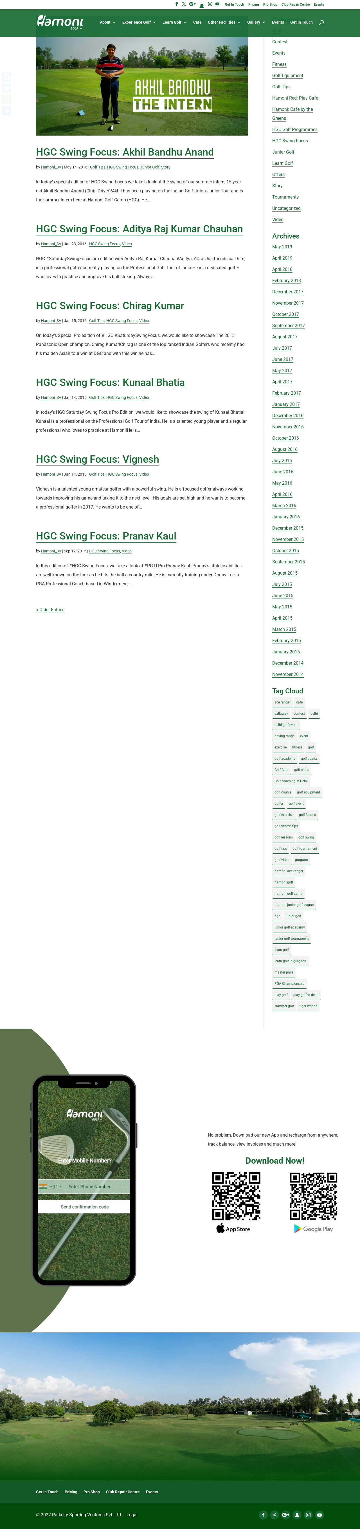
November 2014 (288, 674)
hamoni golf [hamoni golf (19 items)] (283, 882)
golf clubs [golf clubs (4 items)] (301, 770)
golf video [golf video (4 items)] (281, 860)
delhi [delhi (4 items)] (314, 714)
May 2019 (282, 246)
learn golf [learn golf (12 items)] (281, 950)
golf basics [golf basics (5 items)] (309, 759)
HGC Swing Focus (122, 167)
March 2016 (284, 505)
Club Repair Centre (296, 4)
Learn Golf (172, 23)
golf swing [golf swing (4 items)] (306, 837)
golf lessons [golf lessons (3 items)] (283, 837)
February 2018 (286, 280)
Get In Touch (234, 4)
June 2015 (282, 595)
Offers (278, 174)
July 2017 (282, 348)
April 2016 (282, 494)
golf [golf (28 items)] (311, 747)
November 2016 (288, 427)
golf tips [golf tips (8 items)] (280, 849)
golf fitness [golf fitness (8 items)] (307, 815)
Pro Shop (270, 4)
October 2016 (285, 438)
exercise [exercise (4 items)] (280, 747)
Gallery (253, 23)
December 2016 (287, 415)
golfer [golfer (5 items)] (278, 804)
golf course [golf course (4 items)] (282, 792)
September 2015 (288, 562)
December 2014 (287, 663)
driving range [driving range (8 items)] (284, 736)
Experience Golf (136, 23)
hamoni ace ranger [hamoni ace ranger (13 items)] (288, 871)
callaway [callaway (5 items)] (281, 714)
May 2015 (282, 607)
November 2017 (288, 303)
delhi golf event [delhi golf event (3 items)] (286, 725)
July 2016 (282, 460)
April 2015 (282, 618)
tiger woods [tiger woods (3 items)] (308, 1006)
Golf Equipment (287, 75)
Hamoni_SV (51, 167)
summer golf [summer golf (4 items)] (284, 1006)
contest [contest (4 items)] (299, 714)
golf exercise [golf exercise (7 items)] (283, 815)
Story (165, 167)
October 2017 (285, 314)
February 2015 (286, 640)
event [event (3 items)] (304, 736)
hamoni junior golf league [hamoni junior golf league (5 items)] (294, 905)
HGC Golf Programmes (295, 129)
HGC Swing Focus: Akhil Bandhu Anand (125, 152)
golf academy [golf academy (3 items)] (284, 759)
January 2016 (286, 517)
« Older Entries (50, 609)
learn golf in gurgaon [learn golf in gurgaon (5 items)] (290, 961)
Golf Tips (97, 167)
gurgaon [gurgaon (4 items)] (301, 860)
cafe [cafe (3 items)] (299, 702)
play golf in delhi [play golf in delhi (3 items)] (305, 995)
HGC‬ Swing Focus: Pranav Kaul (106, 536)
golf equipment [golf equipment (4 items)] (308, 792)
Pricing (253, 4)
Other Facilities (221, 23)
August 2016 (285, 449)
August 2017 (285, 336)
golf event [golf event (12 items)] (296, 804)
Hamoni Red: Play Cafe (295, 98)
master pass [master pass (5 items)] (283, 972)
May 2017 (282, 370)
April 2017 (282, 382)
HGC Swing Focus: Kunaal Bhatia (110, 382)
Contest (279, 41)
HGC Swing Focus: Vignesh (97, 459)
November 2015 (288, 539)
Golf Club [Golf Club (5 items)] (281, 770)
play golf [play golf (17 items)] (281, 995)
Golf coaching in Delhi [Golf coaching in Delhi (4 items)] (291, 781)
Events (319, 4)
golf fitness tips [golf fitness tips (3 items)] (286, 826)
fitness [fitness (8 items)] (297, 747)
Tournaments (285, 197)
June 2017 (282, 359)
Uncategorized (286, 208)
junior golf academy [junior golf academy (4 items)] (289, 927)
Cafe (197, 23)
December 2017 (287, 291)
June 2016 (282, 472)
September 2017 (288, 325)
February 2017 (286, 393)
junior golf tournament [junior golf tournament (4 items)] (291, 939)
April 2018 (282, 269)
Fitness (279, 64)
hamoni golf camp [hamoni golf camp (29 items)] (288, 894)
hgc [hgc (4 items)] (277, 916)
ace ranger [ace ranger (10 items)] (282, 702)
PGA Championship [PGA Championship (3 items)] (289, 984)
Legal (132, 1514)
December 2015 (287, 528)
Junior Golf (149, 167)
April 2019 (282, 258)
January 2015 (286, 652)
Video (127, 244)
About (105, 23)
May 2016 (282, 483)
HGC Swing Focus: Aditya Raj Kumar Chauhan (139, 229)
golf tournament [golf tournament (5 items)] (304, 849)
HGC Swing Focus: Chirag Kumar (110, 306)
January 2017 (286, 404)
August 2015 (285, 573)
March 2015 (284, 629)
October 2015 (285, 550)
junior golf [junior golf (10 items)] (293, 916)
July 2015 (282, 584)
